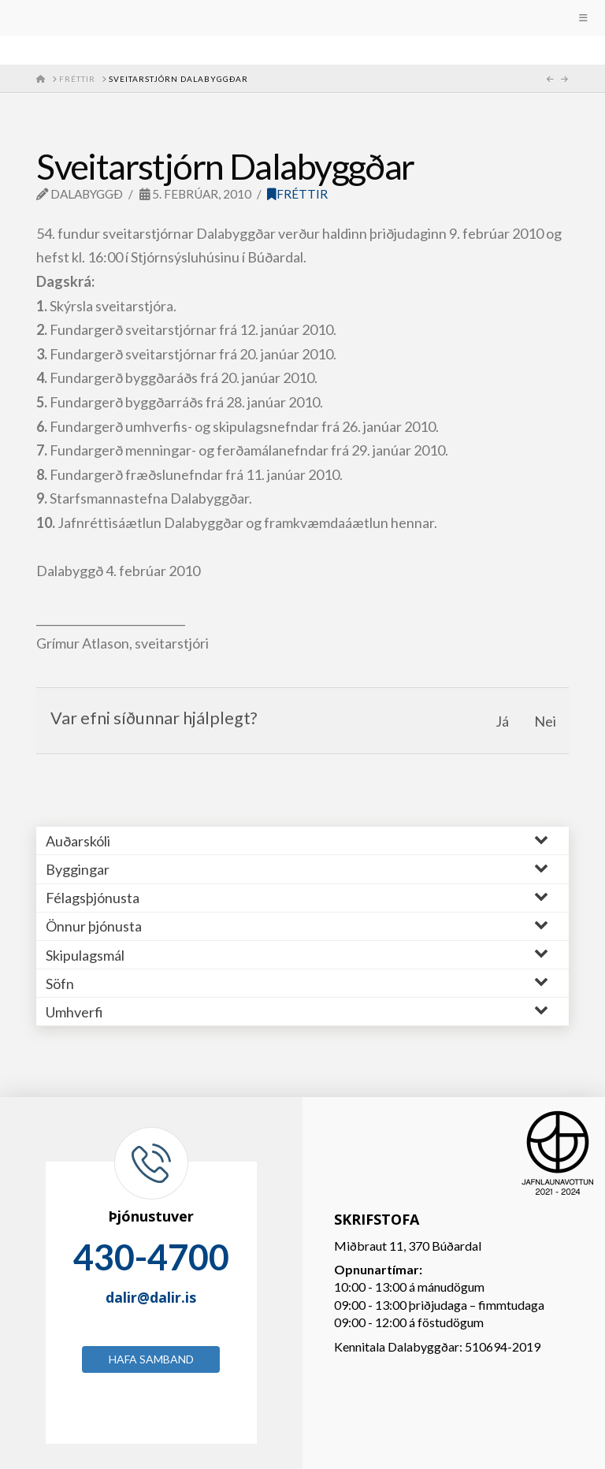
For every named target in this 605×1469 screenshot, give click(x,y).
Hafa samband (151, 1359)
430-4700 (151, 1257)
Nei (545, 721)
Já (502, 721)
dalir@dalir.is (151, 1297)
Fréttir (297, 194)
